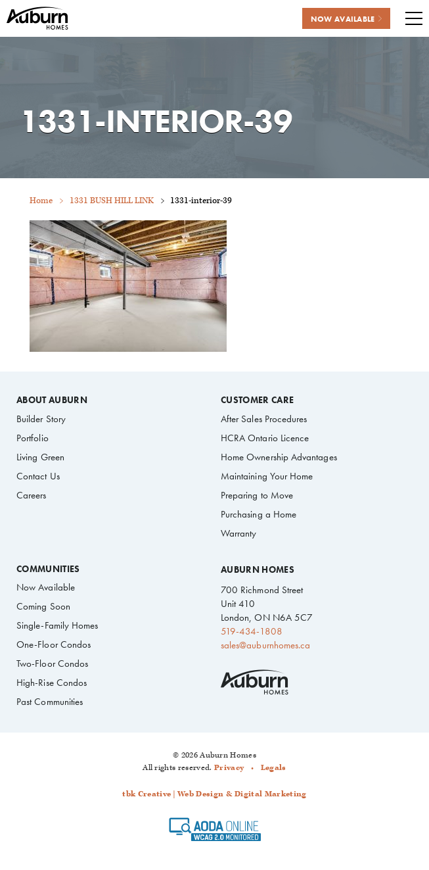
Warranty (239, 533)
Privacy (229, 768)
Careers (31, 495)
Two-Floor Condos (52, 663)
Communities (48, 569)
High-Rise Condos (51, 683)
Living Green (40, 457)
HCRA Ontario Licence (265, 438)
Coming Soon (43, 606)
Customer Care (257, 400)
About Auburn (51, 400)
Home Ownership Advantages (279, 457)
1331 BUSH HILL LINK (112, 200)
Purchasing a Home (258, 514)
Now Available (45, 587)
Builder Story (41, 419)
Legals (273, 768)
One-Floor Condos (53, 644)
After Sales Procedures (264, 419)
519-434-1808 (251, 631)
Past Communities (49, 702)
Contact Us (38, 476)
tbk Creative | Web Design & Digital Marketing (214, 794)
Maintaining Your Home (267, 476)
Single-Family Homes (57, 625)
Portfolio (32, 438)
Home (41, 200)
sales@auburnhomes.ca (265, 645)
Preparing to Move (257, 495)
